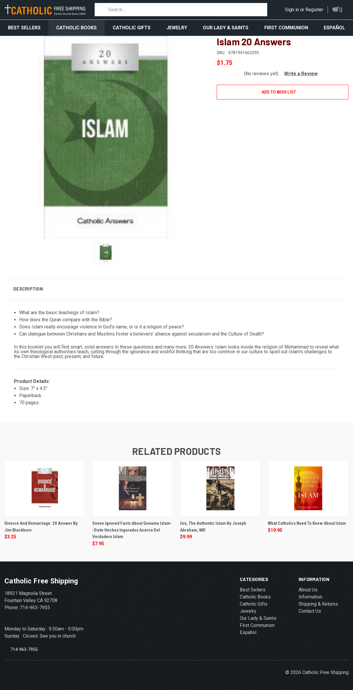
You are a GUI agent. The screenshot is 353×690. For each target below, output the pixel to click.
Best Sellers (24, 28)
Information (310, 594)
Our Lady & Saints (225, 28)
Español (248, 630)
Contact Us (310, 608)
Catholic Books (76, 28)
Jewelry (176, 28)
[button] (298, 71)
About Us (308, 587)
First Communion (286, 28)
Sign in (292, 9)
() (340, 9)
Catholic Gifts (131, 28)
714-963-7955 (24, 646)
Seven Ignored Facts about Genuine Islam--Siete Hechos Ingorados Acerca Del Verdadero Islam (132, 527)
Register (314, 9)
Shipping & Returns (318, 601)
